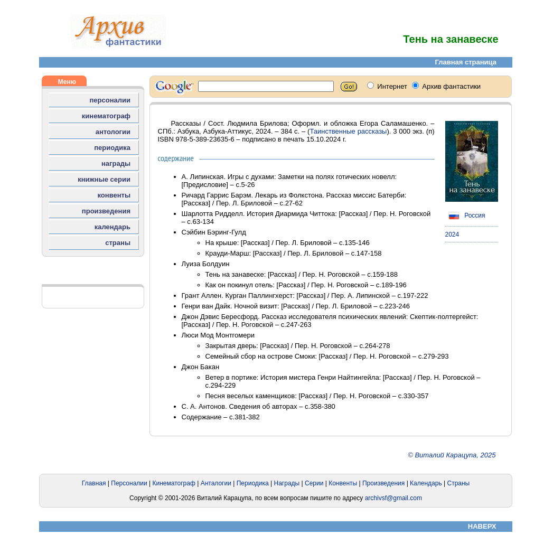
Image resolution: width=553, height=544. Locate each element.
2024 (452, 234)
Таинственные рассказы (348, 131)
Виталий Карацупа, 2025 (455, 455)
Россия (465, 215)
